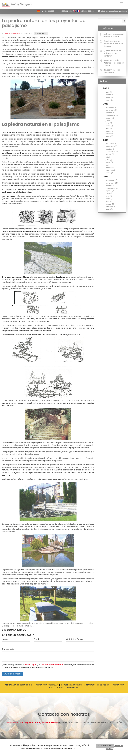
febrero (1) (110, 97)
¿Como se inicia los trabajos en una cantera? (112, 53)
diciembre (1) (111, 107)
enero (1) (109, 100)
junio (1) (109, 123)
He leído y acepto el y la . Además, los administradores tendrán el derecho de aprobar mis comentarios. (49, 666)
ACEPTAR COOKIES (105, 745)
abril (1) (109, 92)
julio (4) (109, 193)
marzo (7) (110, 204)
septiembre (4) (112, 188)
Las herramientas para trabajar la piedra (113, 35)
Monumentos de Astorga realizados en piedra (114, 63)
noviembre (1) (111, 110)
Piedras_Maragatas (12, 33)
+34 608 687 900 (51, 11)
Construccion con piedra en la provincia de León (113, 44)
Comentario (8, 649)
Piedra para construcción (18, 685)
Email (36, 639)
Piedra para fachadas (47, 685)
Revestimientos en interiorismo (112, 71)
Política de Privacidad (52, 664)
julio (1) (108, 120)
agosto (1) (110, 118)
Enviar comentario (13, 673)
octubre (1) (110, 113)
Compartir (41, 33)
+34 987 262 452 (65, 11)
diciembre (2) (111, 180)
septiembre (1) (112, 115)
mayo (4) (109, 199)
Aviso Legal (30, 664)
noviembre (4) (112, 183)
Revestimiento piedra (71, 685)
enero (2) (110, 173)
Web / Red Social (74, 639)
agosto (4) (110, 191)
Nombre (6, 639)
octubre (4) (110, 185)
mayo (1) (109, 126)
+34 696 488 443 (87, 11)
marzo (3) (110, 167)
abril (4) (109, 165)
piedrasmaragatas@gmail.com (114, 11)
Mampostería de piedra (97, 685)
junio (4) (109, 196)
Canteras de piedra (68, 687)
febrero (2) (110, 170)
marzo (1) (109, 95)
